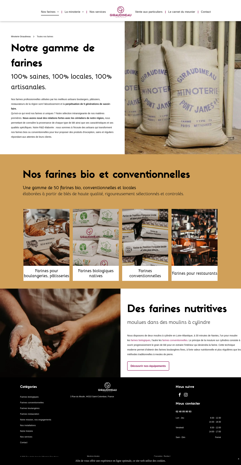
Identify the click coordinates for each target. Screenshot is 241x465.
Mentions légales (93, 456)
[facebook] (179, 395)
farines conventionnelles (174, 340)
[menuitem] (50, 12)
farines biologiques (140, 340)
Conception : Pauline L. (162, 456)
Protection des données (96, 460)
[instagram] (186, 395)
